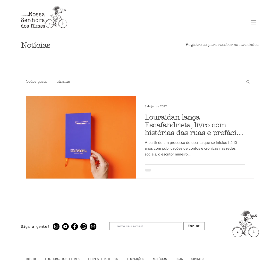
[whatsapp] (83, 226)
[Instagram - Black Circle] (56, 226)
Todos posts (36, 81)
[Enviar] (194, 226)
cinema (63, 81)
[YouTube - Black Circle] (65, 226)
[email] (93, 226)
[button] (253, 23)
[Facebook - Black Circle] (74, 226)
